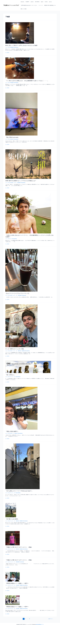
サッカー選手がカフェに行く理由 (14, 348)
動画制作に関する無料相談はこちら (50, 5)
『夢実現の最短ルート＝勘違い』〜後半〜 (16, 582)
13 (29, 617)
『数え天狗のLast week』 (12, 137)
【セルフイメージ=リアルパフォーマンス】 (17, 293)
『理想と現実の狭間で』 (11, 430)
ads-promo (22, 1)
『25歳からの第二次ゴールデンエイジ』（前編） (18, 559)
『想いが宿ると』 (10, 374)
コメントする (7, 47)
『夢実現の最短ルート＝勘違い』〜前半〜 (16, 605)
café (11, 294)
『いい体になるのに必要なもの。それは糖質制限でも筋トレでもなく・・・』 (26, 80)
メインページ (40, 5)
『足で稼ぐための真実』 (11, 518)
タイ (11, 238)
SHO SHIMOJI (37, 1)
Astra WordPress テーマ (40, 623)
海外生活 (19, 350)
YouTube (45, 1)
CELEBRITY (27, 1)
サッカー (15, 182)
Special (42, 1)
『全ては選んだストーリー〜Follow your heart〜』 (18, 490)
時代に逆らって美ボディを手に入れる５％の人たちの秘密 (20, 45)
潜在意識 (11, 47)
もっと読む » (7, 52)
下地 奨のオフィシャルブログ (11, 5)
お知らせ (50, 1)
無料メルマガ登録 (23, 8)
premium (32, 1)
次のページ (50, 617)
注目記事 (17, 584)
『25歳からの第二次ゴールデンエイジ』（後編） (18, 546)
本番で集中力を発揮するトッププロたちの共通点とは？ (20, 180)
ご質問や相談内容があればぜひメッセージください (29, 5)
